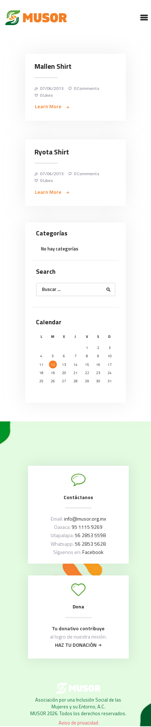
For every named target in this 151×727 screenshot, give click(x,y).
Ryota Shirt (52, 152)
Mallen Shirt (53, 66)
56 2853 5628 (90, 543)
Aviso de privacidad (78, 722)
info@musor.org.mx (85, 518)
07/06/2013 (52, 88)
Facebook (93, 552)
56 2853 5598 (90, 535)
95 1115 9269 (87, 527)
